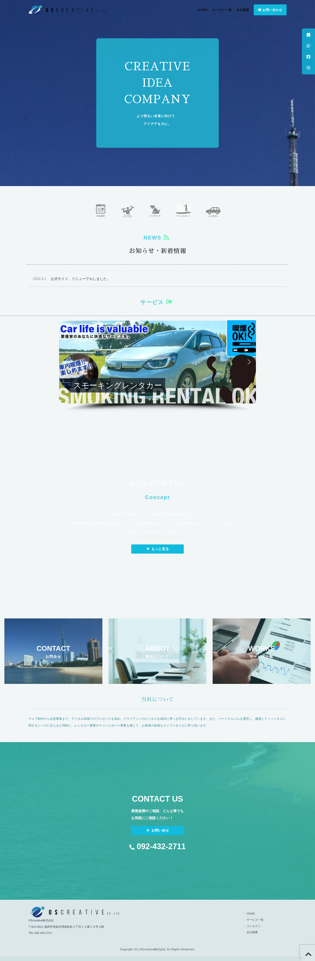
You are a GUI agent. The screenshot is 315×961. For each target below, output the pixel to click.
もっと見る (157, 549)
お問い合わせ (270, 10)
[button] (157, 361)
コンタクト (254, 926)
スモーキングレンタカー (117, 385)
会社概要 (242, 10)
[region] (157, 366)
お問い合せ (157, 830)
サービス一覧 (222, 10)
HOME (203, 10)
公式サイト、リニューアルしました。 (71, 279)
